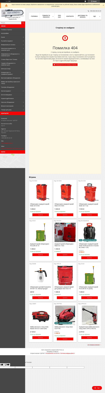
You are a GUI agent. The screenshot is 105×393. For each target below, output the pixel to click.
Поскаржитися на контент (52, 353)
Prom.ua (61, 350)
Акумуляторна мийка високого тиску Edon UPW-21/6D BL (89, 327)
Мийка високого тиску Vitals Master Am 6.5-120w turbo (39, 327)
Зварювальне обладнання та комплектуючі (10, 55)
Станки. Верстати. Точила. (9, 59)
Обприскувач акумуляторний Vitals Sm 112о (88, 205)
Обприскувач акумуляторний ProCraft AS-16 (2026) (88, 288)
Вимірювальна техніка (8, 45)
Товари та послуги (46, 16)
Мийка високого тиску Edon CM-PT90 (64, 327)
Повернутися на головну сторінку (66, 64)
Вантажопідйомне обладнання (10, 78)
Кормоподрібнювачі (7, 98)
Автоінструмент (6, 91)
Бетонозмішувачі (6, 95)
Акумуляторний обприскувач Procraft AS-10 (39, 245)
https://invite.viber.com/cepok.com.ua (12, 148)
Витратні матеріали (7, 106)
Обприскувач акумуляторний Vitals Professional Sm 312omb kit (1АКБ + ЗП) (89, 245)
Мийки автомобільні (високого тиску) (10, 82)
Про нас (59, 16)
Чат (97, 388)
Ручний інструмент (7, 41)
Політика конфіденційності (67, 353)
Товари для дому (6, 110)
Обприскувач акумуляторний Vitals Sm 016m (39, 205)
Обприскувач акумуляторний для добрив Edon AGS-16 (64, 288)
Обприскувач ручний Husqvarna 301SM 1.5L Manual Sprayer (40, 288)
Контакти (70, 16)
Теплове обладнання (7, 87)
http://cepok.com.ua (7, 143)
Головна (34, 16)
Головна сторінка (6, 29)
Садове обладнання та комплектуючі (8, 64)
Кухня (3, 37)
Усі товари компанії (93, 345)
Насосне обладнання (7, 102)
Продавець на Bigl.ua (52, 351)
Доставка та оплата (82, 16)
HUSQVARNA (5, 33)
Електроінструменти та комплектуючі (8, 49)
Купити (40, 215)
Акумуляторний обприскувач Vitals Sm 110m (64, 245)
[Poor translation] (7, 364)
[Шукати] (23, 22)
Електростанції (5, 69)
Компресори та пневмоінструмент (7, 73)
